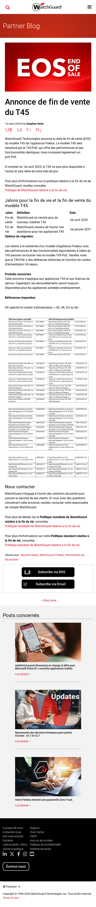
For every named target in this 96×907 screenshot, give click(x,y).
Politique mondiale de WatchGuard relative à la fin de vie (42, 526)
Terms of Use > (11, 897)
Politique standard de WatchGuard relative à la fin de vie (42, 545)
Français (11, 886)
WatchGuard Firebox (52, 554)
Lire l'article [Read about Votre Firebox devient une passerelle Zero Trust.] (21, 805)
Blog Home (50, 600)
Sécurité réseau (29, 554)
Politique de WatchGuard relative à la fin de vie (36, 190)
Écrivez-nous (16, 866)
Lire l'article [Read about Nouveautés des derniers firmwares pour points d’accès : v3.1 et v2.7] (21, 741)
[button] (89, 7)
